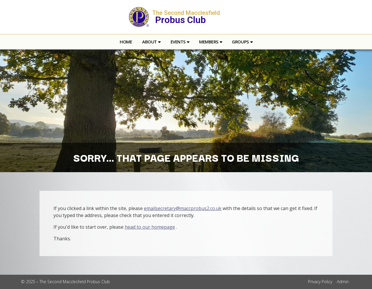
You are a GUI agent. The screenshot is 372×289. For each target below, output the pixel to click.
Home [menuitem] (126, 42)
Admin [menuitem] (343, 281)
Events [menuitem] (178, 42)
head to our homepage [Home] (150, 227)
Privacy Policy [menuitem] (320, 281)
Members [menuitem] (209, 42)
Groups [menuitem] (240, 42)
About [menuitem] (149, 42)
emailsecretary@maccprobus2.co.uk (182, 208)
